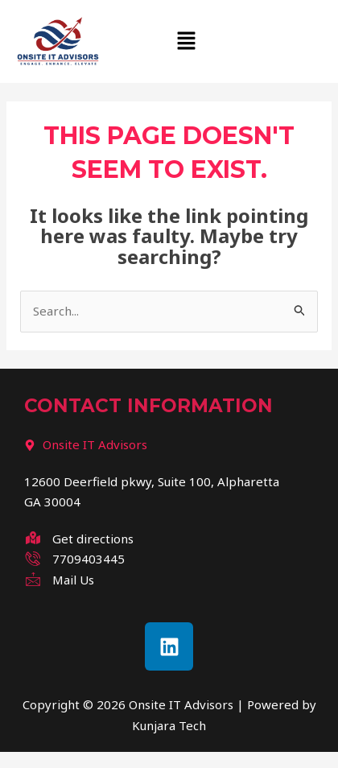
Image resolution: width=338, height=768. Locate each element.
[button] (187, 41)
